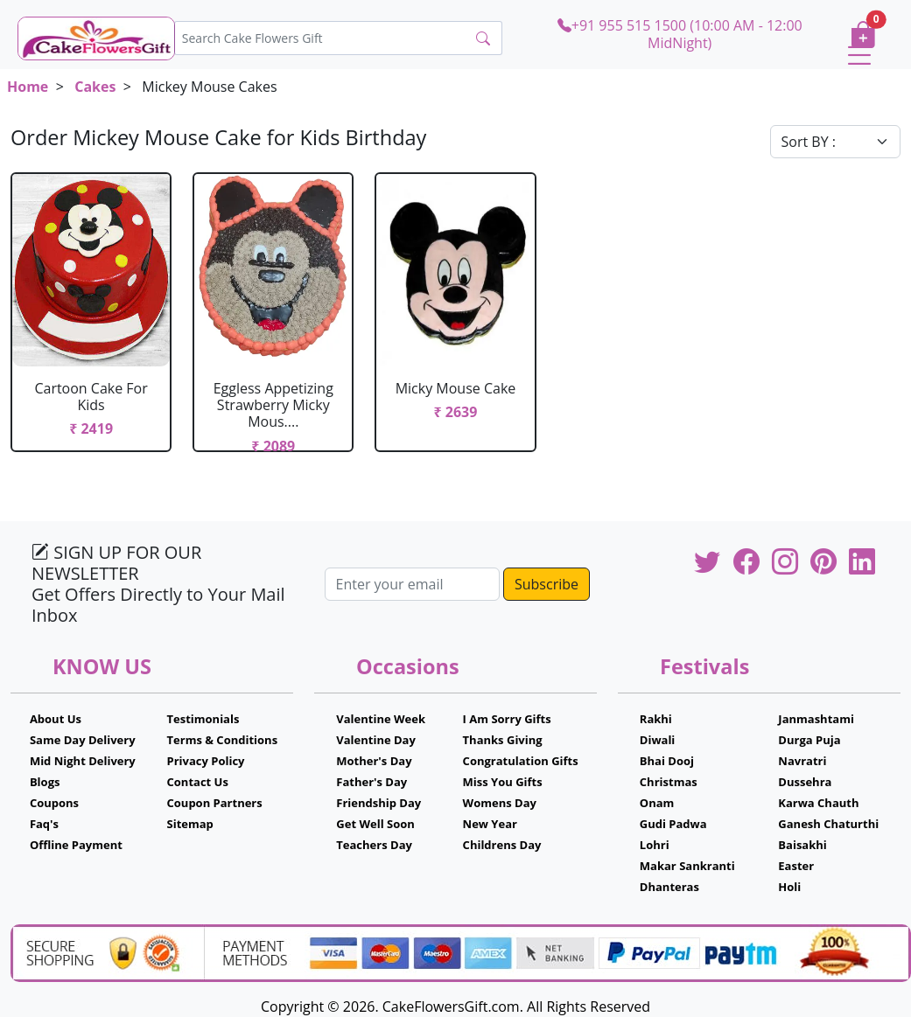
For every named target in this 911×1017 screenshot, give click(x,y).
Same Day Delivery (83, 740)
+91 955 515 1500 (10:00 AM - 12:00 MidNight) (679, 34)
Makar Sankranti (687, 866)
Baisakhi (802, 845)
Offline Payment (76, 845)
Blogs (45, 782)
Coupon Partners (215, 803)
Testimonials (203, 719)
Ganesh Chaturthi (828, 824)
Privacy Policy (206, 761)
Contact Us (197, 782)
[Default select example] (835, 141)
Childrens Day (502, 845)
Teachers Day (374, 845)
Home (27, 86)
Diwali (658, 740)
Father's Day (371, 782)
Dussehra (804, 782)
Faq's (44, 824)
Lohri (654, 845)
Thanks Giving (503, 740)
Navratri (802, 761)
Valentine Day (376, 740)
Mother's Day (373, 761)
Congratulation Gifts (520, 761)
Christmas (668, 782)
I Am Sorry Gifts (507, 719)
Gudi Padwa (673, 824)
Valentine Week (380, 719)
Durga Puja (809, 740)
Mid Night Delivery (83, 761)
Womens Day (499, 803)
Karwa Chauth (818, 803)
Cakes (95, 86)
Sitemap (190, 824)
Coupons (54, 803)
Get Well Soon (375, 824)
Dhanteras (669, 887)
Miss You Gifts (503, 782)
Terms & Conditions (222, 740)
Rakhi (656, 719)
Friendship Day (378, 803)
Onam (657, 803)
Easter (796, 866)
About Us (55, 719)
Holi (789, 887)
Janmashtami (816, 719)
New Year (490, 824)
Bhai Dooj (667, 761)
